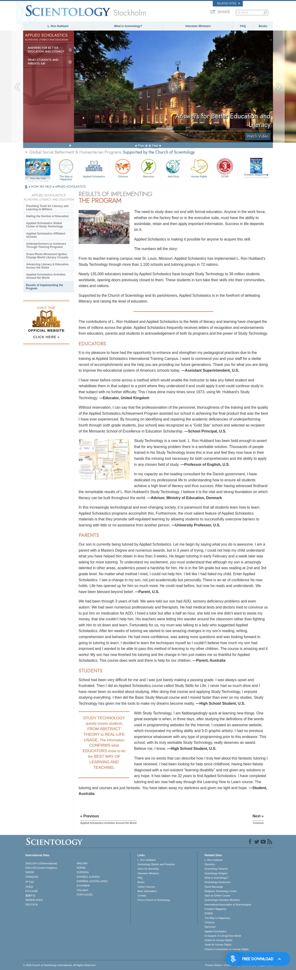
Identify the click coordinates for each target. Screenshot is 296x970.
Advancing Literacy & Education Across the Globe (47, 266)
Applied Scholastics (94, 168)
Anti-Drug (173, 168)
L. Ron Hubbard (58, 26)
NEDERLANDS (34, 900)
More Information (147, 891)
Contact (141, 895)
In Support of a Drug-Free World (222, 935)
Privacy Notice (213, 965)
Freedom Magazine (256, 176)
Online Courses (146, 886)
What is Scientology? (128, 26)
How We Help (38, 178)
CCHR (224, 168)
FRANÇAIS (31, 876)
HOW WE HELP (41, 186)
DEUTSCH (31, 904)
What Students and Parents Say (43, 62)
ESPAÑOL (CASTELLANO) (92, 881)
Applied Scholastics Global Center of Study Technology (44, 225)
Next (155, 145)
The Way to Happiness (65, 169)
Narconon (148, 168)
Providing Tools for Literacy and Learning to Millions (47, 207)
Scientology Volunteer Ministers (222, 900)
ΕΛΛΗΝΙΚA (83, 885)
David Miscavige (213, 886)
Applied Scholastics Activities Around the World (45, 276)
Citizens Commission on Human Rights (226, 949)
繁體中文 (30, 895)
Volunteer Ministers (198, 26)
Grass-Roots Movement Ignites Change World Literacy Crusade (47, 256)
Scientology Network (216, 868)
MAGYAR (82, 863)
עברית (29, 882)
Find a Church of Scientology (153, 900)
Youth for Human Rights (217, 944)
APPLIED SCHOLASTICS (70, 186)
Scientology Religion (216, 873)
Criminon (123, 168)
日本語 (29, 886)
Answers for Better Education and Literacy (46, 50)
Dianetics (209, 864)
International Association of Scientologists (227, 904)
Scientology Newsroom (217, 882)
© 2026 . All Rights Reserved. (59, 965)
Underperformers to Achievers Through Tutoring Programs (46, 245)
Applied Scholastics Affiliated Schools (45, 235)
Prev (141, 145)
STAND (208, 913)
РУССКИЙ (31, 891)
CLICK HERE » (46, 337)
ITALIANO (82, 890)
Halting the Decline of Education (47, 216)
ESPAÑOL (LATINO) (88, 876)
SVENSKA (83, 872)
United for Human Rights (218, 940)
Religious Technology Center (220, 891)
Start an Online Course (217, 895)
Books (263, 26)
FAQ (243, 26)
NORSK (81, 867)
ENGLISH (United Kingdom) (41, 867)
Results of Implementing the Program (44, 287)
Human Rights (199, 168)
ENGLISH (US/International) (41, 863)
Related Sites (228, 3)
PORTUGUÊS (85, 894)
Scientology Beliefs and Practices (156, 864)
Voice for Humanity (148, 868)
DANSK (29, 872)
